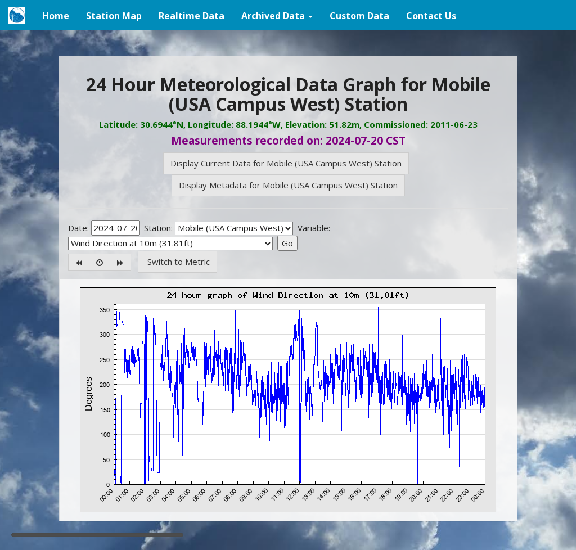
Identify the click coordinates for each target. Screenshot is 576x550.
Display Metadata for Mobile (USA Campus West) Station (288, 185)
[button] (277, 15)
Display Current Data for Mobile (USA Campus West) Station (286, 163)
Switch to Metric (177, 261)
